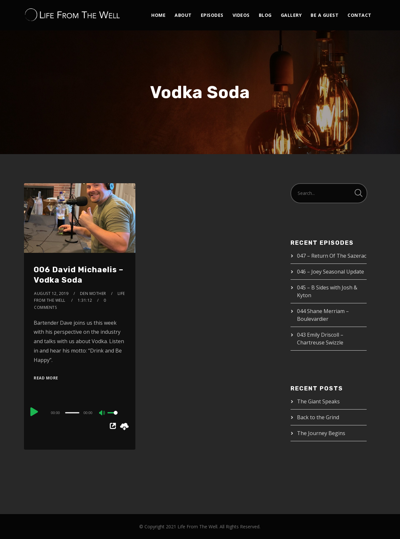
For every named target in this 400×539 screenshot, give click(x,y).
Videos (241, 15)
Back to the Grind (318, 417)
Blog (265, 15)
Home (158, 15)
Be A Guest (324, 15)
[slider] (72, 412)
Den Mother (93, 293)
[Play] (34, 411)
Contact (359, 15)
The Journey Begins (321, 433)
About (183, 15)
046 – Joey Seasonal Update (330, 271)
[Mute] (102, 413)
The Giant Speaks (318, 401)
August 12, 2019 (51, 293)
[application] (80, 412)
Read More (46, 378)
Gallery (291, 15)
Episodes (212, 15)
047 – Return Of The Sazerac (331, 255)
